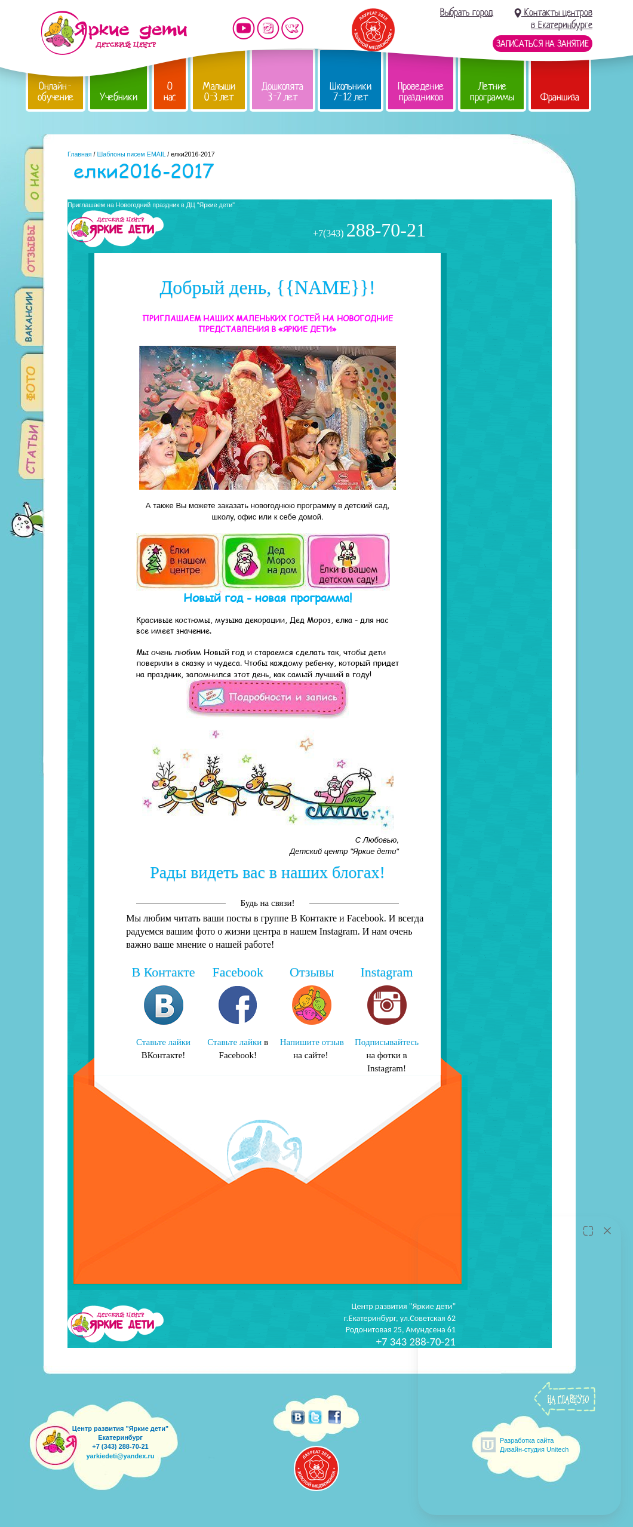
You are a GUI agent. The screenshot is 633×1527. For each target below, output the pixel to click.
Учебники (118, 97)
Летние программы (492, 91)
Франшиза (559, 97)
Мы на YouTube (243, 28)
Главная (79, 154)
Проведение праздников (421, 91)
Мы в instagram (268, 28)
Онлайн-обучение (55, 91)
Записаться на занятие (542, 44)
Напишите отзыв (312, 1042)
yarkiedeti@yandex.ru (120, 1456)
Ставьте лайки (163, 1042)
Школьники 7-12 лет (350, 91)
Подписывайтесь (387, 1042)
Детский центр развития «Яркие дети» (114, 33)
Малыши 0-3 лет (218, 91)
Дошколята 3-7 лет (282, 91)
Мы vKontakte (292, 28)
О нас (170, 91)
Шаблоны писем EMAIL (131, 154)
